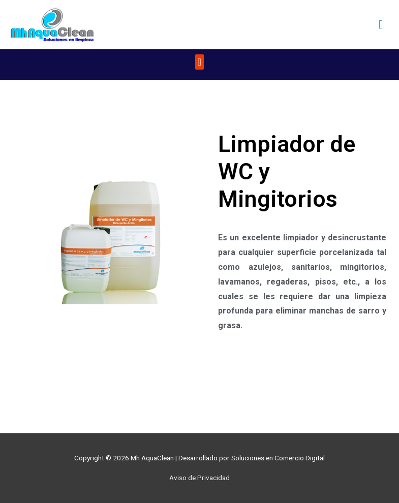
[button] (199, 62)
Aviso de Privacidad (199, 478)
